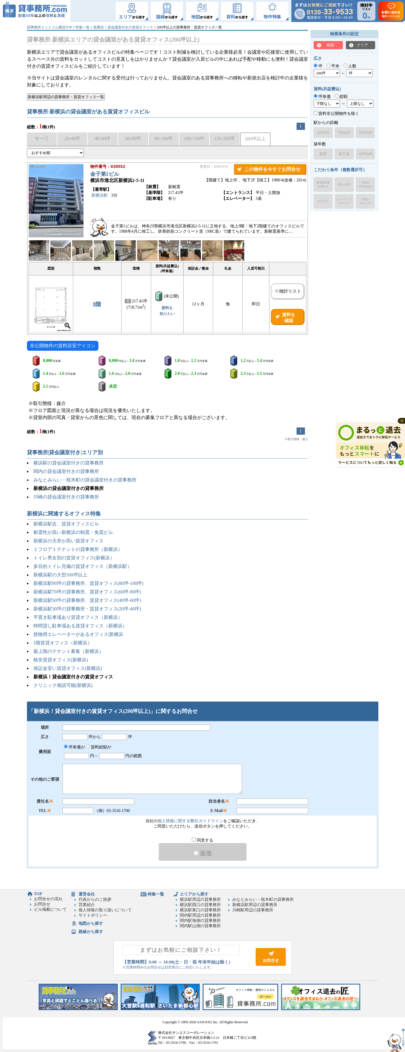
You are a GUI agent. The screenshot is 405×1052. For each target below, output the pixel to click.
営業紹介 (86, 905)
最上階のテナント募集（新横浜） (68, 651)
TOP (38, 894)
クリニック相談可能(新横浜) (63, 685)
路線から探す (90, 932)
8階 (97, 304)
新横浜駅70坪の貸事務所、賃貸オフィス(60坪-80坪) (87, 591)
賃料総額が (99, 747)
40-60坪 (102, 138)
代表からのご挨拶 (94, 899)
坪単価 (322, 96)
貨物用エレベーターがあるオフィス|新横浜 (78, 634)
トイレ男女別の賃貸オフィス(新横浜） (74, 557)
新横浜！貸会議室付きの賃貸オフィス (123, 27)
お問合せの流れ (48, 899)
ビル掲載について (50, 909)
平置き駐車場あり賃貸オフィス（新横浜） (77, 617)
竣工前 (344, 154)
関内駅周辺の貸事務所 (200, 915)
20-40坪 (72, 138)
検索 (330, 45)
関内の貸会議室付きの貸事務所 (66, 471)
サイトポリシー (92, 915)
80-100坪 (163, 138)
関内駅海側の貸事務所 (200, 920)
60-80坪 (133, 138)
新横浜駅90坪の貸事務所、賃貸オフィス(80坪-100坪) (88, 583)
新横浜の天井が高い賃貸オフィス (68, 540)
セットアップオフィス (344, 201)
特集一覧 (83, 27)
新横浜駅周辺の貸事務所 (254, 905)
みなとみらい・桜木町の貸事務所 (263, 899)
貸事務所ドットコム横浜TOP (49, 27)
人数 (350, 66)
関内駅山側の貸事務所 (200, 926)
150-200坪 (224, 138)
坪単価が (74, 747)
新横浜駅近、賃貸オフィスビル (66, 523)
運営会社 (86, 894)
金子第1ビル (104, 175)
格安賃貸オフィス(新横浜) (60, 659)
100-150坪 (194, 138)
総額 (341, 96)
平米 (333, 66)
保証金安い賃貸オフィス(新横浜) (67, 668)
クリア (362, 45)
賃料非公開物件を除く (337, 113)
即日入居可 (344, 184)
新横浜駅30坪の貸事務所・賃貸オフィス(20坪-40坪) (87, 608)
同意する (202, 840)
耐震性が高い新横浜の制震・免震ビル (73, 532)
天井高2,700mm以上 (365, 184)
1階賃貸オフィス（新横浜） (62, 642)
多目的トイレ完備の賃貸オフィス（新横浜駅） (82, 566)
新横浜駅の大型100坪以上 (60, 574)
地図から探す (90, 923)
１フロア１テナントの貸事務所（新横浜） (77, 549)
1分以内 (323, 132)
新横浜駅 (99, 196)
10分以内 (365, 132)
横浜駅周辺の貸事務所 (200, 899)
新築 (323, 154)
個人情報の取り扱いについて (105, 910)
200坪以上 (255, 138)
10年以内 (365, 154)
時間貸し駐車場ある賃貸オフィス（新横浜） (80, 625)
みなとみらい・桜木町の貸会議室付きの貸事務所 (84, 479)
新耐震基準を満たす (323, 184)
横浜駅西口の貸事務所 (200, 905)
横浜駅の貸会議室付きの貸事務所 (68, 462)
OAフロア (323, 201)
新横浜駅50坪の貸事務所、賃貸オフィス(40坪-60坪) (87, 600)
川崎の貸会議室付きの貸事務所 (66, 496)
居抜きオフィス (365, 201)
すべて (42, 138)
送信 (202, 853)
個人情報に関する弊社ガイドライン (190, 821)
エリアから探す (194, 894)
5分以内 (344, 132)
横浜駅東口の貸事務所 (200, 910)
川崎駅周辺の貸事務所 (252, 910)
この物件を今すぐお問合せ (272, 169)
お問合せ (42, 904)
